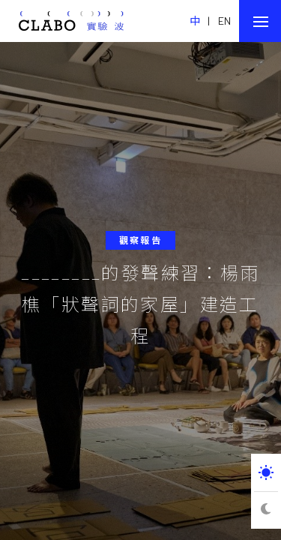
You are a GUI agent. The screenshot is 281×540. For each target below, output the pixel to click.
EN (225, 20)
